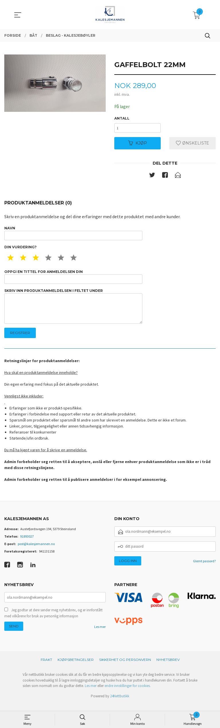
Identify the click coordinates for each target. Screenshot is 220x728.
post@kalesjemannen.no (36, 551)
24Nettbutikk (119, 703)
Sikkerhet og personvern (125, 667)
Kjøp (137, 144)
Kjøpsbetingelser (76, 667)
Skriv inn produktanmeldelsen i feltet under (73, 311)
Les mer (100, 635)
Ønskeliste (192, 144)
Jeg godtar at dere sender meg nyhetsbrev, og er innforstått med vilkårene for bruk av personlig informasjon (53, 620)
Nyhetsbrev (168, 667)
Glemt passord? (204, 568)
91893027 (27, 543)
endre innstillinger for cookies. (128, 693)
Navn (73, 235)
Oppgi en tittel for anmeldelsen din (73, 280)
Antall (121, 118)
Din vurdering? (20, 250)
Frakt (46, 667)
